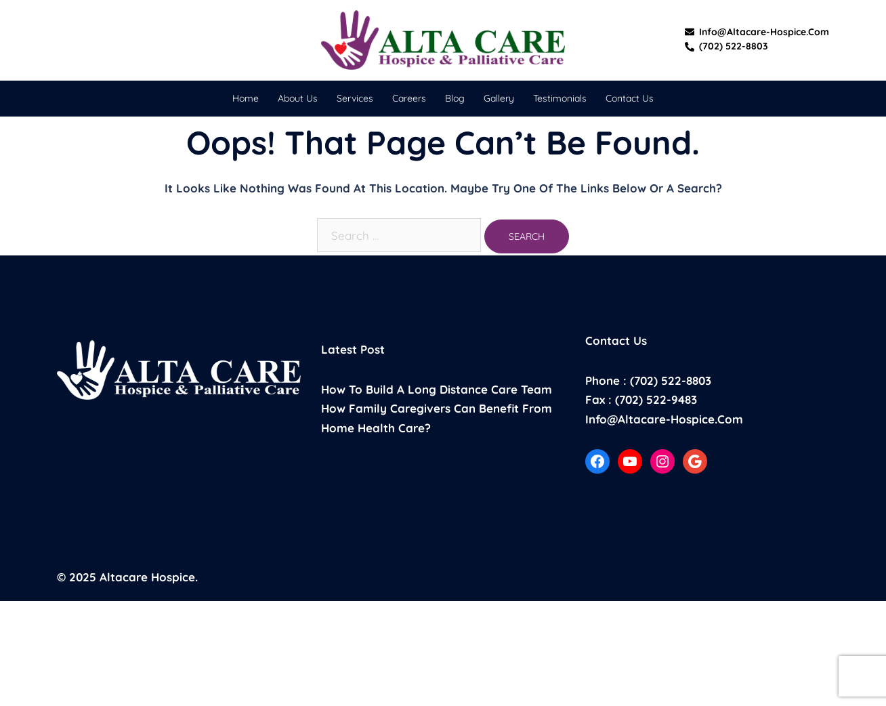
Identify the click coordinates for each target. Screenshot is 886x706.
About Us (298, 98)
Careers (409, 98)
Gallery (499, 98)
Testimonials (560, 98)
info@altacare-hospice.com (757, 32)
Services (355, 98)
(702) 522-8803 (726, 46)
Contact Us (630, 98)
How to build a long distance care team (436, 389)
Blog (455, 98)
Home (245, 98)
